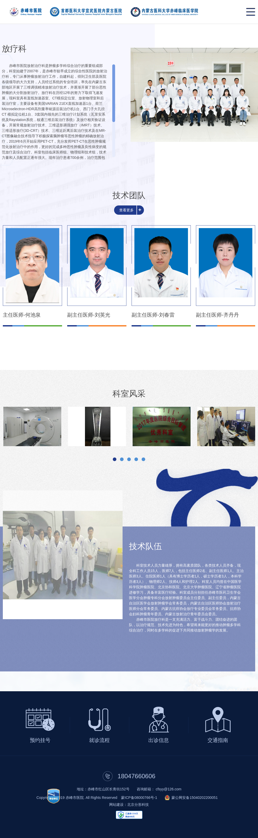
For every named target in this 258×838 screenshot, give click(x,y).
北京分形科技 (138, 804)
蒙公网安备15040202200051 (194, 798)
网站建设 (116, 804)
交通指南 (218, 740)
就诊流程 (99, 740)
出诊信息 (158, 740)
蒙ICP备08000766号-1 (139, 798)
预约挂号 (40, 740)
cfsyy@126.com (169, 789)
